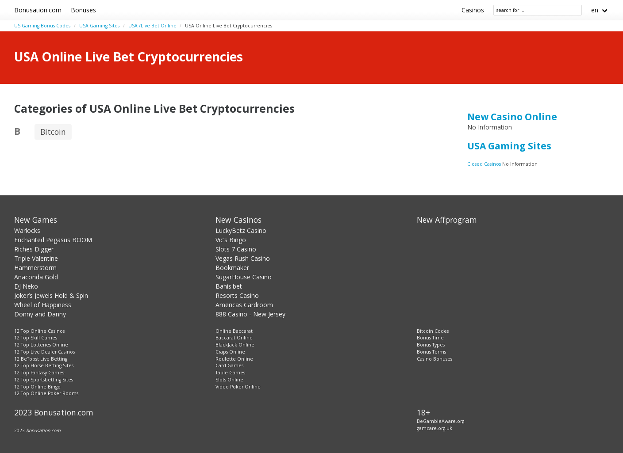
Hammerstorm (35, 267)
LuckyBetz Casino (240, 230)
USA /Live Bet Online (152, 26)
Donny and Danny (40, 314)
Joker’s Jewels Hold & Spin (51, 295)
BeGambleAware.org (440, 421)
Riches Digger (34, 249)
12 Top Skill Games (35, 338)
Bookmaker (232, 267)
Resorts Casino (237, 295)
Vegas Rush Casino (242, 258)
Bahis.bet (228, 286)
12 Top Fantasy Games (39, 372)
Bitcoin (53, 131)
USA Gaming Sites (99, 26)
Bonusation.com (38, 10)
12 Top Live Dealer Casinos (44, 352)
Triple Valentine (36, 258)
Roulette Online (234, 359)
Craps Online (230, 352)
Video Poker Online (238, 387)
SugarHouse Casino (243, 277)
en (594, 10)
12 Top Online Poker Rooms (46, 393)
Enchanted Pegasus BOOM (53, 240)
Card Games (229, 365)
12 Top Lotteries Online (41, 345)
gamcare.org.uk (434, 428)
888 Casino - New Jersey (250, 314)
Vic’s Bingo (230, 240)
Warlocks (27, 230)
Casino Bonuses (434, 359)
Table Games (230, 372)
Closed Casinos (484, 164)
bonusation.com (43, 430)
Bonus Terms (431, 352)
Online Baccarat (234, 331)
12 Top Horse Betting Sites (43, 365)
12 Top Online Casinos (39, 331)
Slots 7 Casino (235, 249)
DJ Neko (26, 286)
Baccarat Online (234, 338)
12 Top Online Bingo (37, 387)
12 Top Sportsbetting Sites (43, 380)
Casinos (472, 10)
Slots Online (229, 380)
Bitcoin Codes (433, 331)
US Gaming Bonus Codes (42, 26)
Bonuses (83, 10)
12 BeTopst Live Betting (40, 359)
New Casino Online (512, 116)
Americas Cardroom (244, 305)
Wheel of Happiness (42, 305)
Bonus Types (431, 345)
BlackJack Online (234, 345)
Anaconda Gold (36, 277)
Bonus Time (430, 338)
